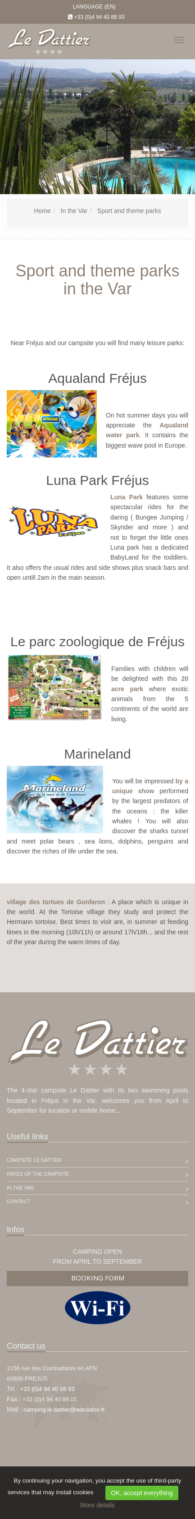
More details (97, 1505)
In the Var (20, 1187)
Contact (18, 1201)
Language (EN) (94, 7)
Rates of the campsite (38, 1174)
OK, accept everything (142, 1493)
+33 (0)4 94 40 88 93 (99, 17)
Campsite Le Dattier (34, 1160)
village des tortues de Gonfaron (56, 902)
